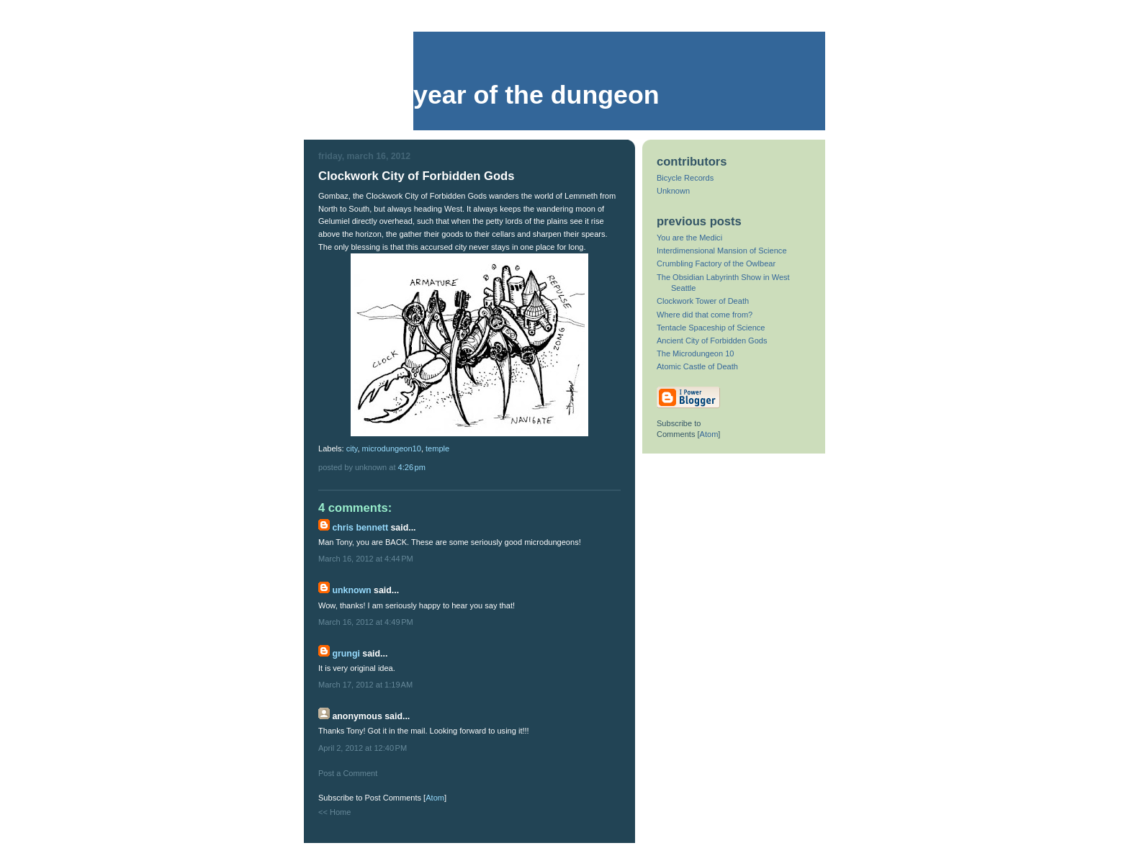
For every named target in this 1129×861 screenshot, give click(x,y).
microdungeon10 (391, 448)
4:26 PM (412, 467)
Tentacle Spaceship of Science (711, 327)
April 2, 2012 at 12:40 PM (362, 748)
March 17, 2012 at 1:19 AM (365, 684)
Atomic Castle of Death (697, 366)
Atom (435, 797)
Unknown (351, 590)
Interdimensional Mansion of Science (722, 250)
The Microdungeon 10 (695, 353)
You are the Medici (689, 237)
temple (437, 448)
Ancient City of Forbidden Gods (712, 340)
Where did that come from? (704, 314)
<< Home (334, 812)
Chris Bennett (360, 528)
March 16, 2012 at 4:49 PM (365, 622)
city (352, 448)
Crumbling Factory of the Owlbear (716, 263)
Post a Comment (347, 773)
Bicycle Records (685, 177)
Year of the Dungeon (536, 95)
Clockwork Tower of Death (703, 301)
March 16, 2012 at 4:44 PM (365, 558)
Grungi (345, 654)
